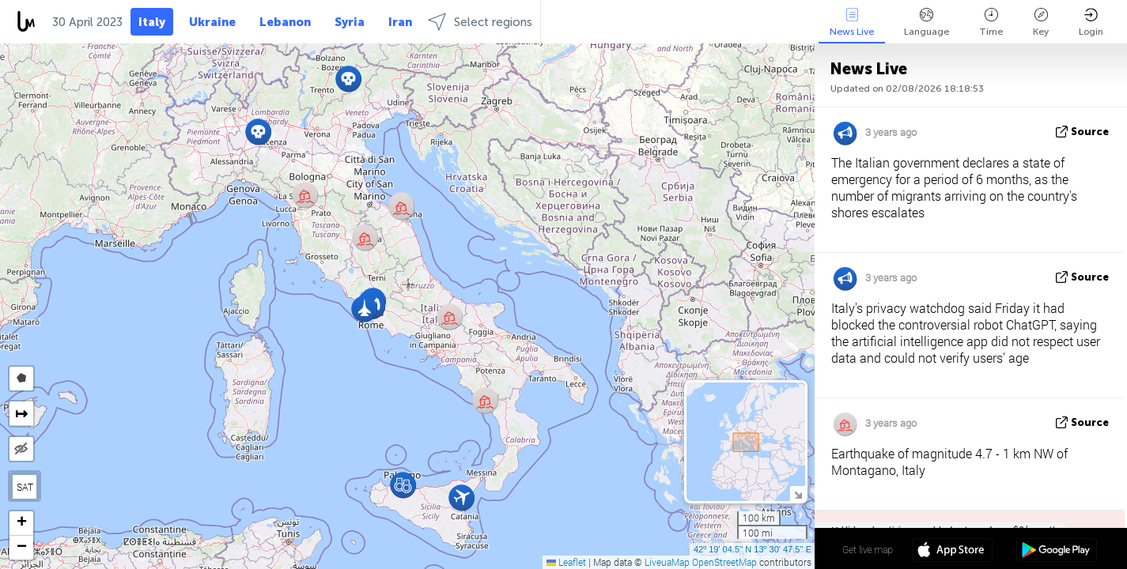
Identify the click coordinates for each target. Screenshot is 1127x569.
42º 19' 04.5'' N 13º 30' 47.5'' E (752, 549)
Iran (400, 22)
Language (926, 22)
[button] (348, 78)
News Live (852, 22)
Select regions (480, 22)
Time (991, 22)
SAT (25, 486)
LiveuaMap (667, 562)
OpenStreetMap (724, 562)
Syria (350, 22)
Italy (151, 22)
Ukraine (212, 22)
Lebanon (285, 22)
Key (1041, 22)
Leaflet (566, 562)
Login (1091, 22)
